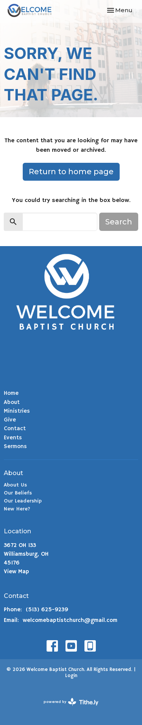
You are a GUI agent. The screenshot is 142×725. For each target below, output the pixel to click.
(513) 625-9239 (47, 609)
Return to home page (71, 171)
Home (11, 393)
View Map (16, 571)
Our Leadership (23, 501)
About (12, 402)
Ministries (17, 411)
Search (118, 221)
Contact (15, 428)
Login (71, 676)
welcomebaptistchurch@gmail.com (70, 620)
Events (13, 437)
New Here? (17, 509)
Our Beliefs (18, 493)
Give (10, 419)
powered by (71, 702)
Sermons (15, 446)
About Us (15, 485)
